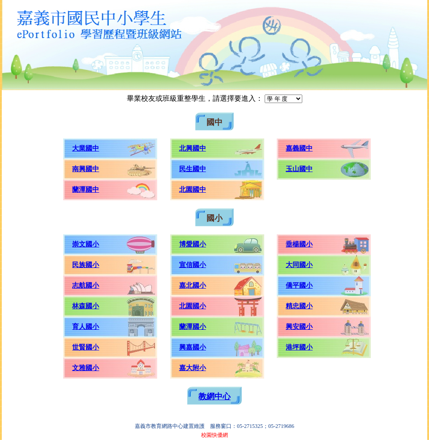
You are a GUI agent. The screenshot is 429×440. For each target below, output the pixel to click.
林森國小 (85, 306)
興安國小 (299, 326)
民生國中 (192, 169)
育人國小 (85, 326)
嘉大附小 (192, 367)
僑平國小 (299, 285)
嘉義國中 (299, 148)
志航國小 (85, 285)
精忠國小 (299, 306)
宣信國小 (192, 264)
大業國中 (85, 148)
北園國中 (192, 189)
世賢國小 (85, 347)
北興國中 (192, 148)
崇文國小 (85, 244)
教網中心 (214, 396)
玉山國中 (299, 169)
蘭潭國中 (85, 189)
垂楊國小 (299, 244)
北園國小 (192, 306)
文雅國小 (85, 367)
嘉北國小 (192, 285)
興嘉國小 (192, 347)
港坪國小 (299, 347)
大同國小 (299, 264)
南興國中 (85, 169)
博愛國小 (192, 244)
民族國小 (85, 264)
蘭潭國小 (192, 326)
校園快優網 (214, 435)
